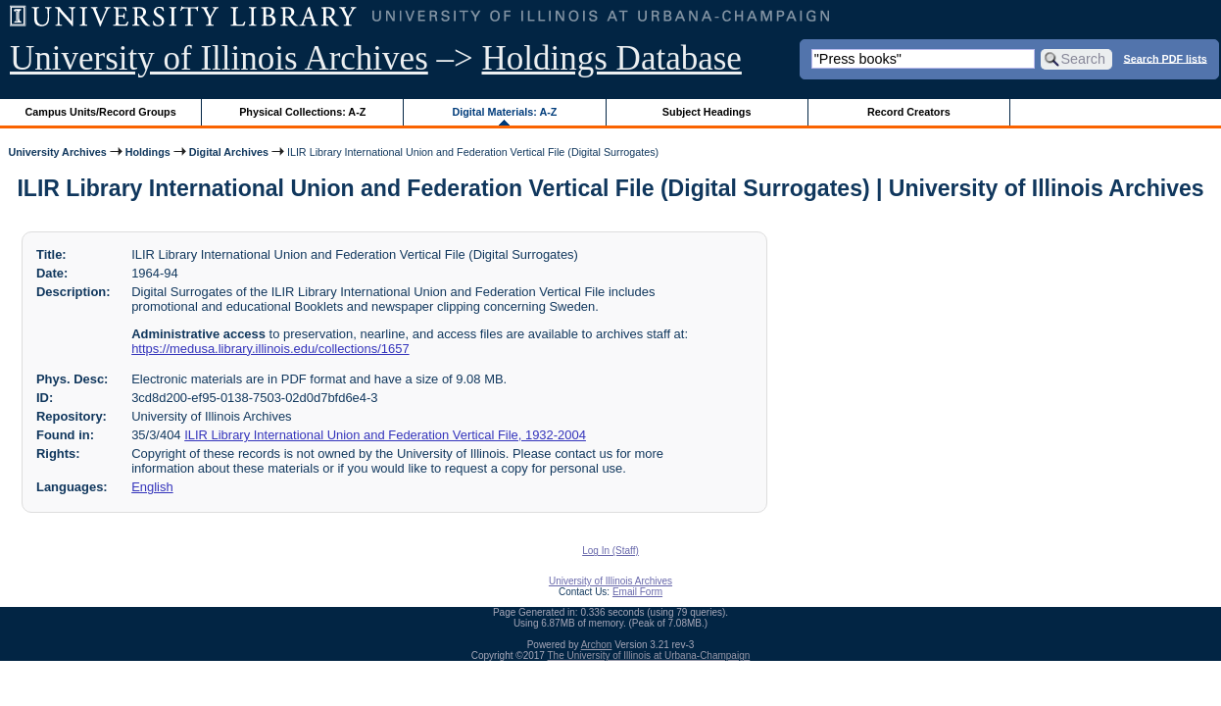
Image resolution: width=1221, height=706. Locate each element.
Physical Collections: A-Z (302, 112)
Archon (596, 644)
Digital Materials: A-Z (504, 112)
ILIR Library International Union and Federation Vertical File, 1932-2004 (385, 435)
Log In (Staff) (610, 550)
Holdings (148, 152)
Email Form (637, 591)
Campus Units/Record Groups (100, 112)
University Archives (57, 152)
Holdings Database (612, 58)
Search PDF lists (1165, 58)
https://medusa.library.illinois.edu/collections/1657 (270, 348)
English (151, 486)
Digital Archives (229, 152)
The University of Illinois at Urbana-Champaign (649, 655)
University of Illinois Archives (219, 58)
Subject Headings (707, 112)
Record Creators (909, 112)
